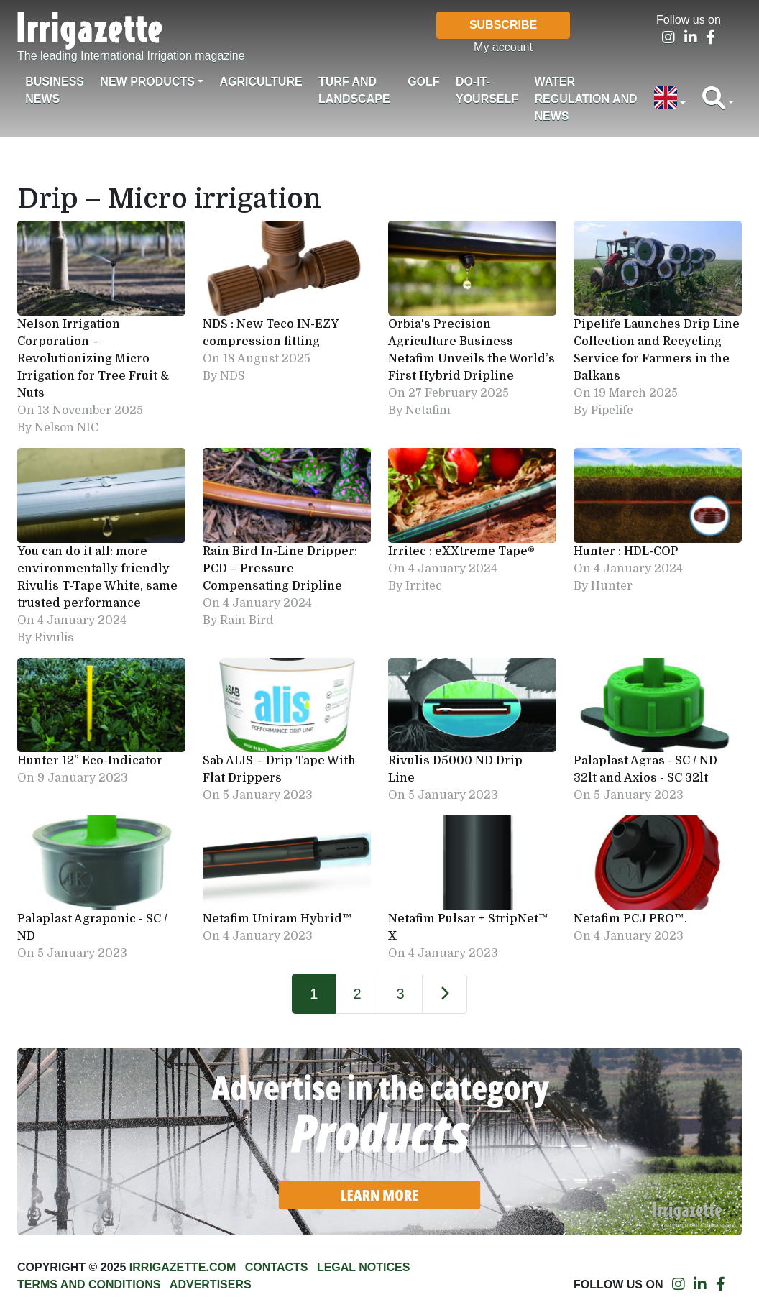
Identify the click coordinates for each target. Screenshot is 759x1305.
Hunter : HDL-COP (626, 551)
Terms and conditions (88, 1284)
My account (503, 47)
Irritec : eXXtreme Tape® (461, 551)
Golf (423, 81)
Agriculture (260, 81)
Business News (54, 90)
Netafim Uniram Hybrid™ (282, 918)
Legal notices (363, 1267)
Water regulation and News (585, 98)
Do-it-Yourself (487, 90)
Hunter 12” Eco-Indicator (91, 760)
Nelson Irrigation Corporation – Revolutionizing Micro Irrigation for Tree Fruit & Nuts (93, 359)
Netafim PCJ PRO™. (630, 918)
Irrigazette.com (182, 1267)
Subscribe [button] (503, 25)
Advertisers (211, 1284)
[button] (670, 99)
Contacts (276, 1267)
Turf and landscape (354, 90)
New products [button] (147, 81)
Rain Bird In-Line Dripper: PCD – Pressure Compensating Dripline (280, 568)
